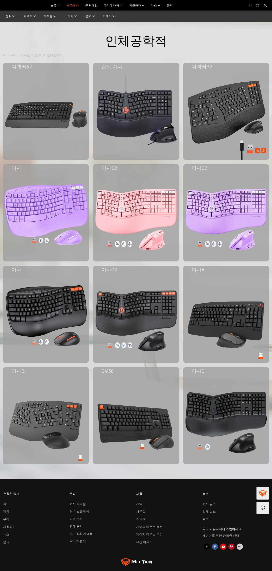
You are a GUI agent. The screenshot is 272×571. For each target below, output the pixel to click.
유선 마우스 (144, 542)
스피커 (70, 16)
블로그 (207, 519)
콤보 (90, 16)
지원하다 (9, 526)
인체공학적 (55, 55)
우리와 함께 (77, 541)
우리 (6, 519)
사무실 (25, 55)
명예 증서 (76, 526)
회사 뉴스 (209, 504)
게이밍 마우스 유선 (149, 526)
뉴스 (6, 534)
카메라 (108, 16)
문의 (6, 542)
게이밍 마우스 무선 (149, 534)
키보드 (29, 16)
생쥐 (10, 16)
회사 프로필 (77, 504)
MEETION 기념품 (80, 533)
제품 (6, 511)
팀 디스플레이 (79, 511)
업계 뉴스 (209, 511)
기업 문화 (76, 519)
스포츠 (140, 519)
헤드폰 (50, 16)
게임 (139, 504)
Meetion (9, 55)
